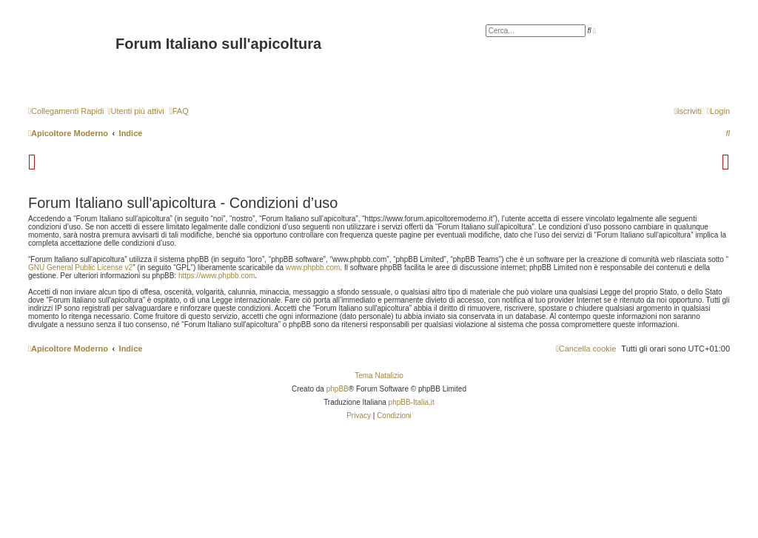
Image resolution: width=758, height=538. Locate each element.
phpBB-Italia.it (412, 402)
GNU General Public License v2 (80, 267)
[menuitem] (135, 111)
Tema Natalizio (379, 375)
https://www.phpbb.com (216, 276)
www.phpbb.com (313, 267)
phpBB (337, 389)
